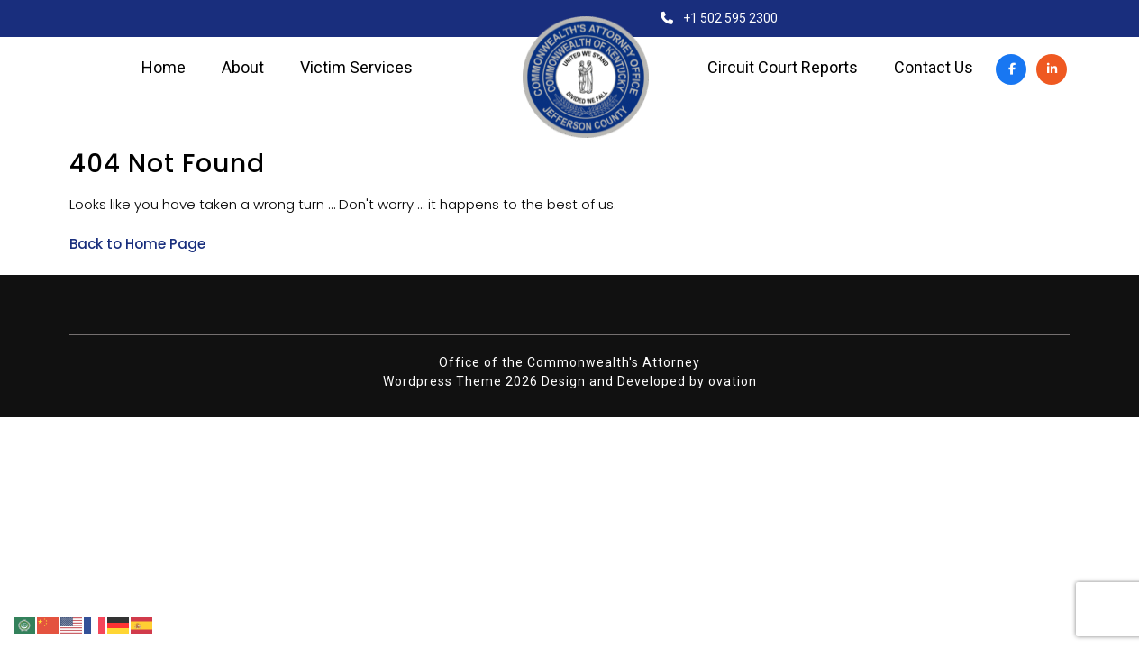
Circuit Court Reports (782, 67)
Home (163, 67)
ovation (732, 381)
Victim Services (356, 67)
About (243, 67)
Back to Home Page (137, 243)
